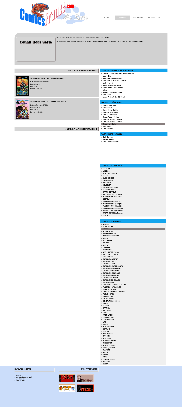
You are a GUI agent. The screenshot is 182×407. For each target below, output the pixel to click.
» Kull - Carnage (107, 137)
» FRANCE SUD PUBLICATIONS (113, 292)
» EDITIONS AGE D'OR (109, 259)
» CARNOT (105, 245)
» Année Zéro (106, 76)
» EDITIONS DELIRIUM (109, 187)
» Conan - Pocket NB (109, 115)
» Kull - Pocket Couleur (109, 142)
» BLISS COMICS (107, 178)
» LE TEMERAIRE (107, 320)
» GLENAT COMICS (108, 190)
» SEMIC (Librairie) (108, 348)
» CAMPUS (105, 243)
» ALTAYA (104, 176)
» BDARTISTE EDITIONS (110, 236)
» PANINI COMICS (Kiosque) (111, 204)
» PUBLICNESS (107, 334)
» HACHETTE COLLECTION (111, 194)
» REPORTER (106, 338)
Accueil (107, 17)
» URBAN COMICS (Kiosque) (111, 211)
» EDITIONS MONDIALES (110, 280)
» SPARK (104, 355)
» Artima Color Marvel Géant (111, 92)
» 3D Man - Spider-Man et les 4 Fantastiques (117, 74)
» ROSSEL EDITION (108, 341)
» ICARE (104, 313)
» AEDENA (105, 224)
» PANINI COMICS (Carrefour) (112, 201)
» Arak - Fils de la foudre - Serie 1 (113, 81)
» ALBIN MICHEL (107, 226)
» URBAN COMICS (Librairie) (111, 213)
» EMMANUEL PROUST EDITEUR (113, 285)
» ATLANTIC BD (107, 231)
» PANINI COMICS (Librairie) (111, 206)
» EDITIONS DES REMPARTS (112, 266)
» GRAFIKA (105, 308)
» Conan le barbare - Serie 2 (111, 122)
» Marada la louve (107, 139)
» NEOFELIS (105, 199)
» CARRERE (105, 247)
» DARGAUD (106, 183)
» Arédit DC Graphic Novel (111, 85)
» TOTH (104, 357)
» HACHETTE (106, 310)
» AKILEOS (105, 171)
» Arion (104, 90)
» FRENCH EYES (107, 294)
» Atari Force (106, 95)
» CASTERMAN (107, 180)
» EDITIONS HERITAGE (109, 278)
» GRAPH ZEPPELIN (108, 192)
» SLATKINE (105, 350)
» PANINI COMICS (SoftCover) (112, 208)
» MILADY (105, 324)
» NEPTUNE (105, 329)
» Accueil (18, 375)
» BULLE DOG (106, 240)
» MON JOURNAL (107, 327)
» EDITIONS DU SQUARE (110, 273)
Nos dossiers (138, 17)
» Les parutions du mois (23, 377)
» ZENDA (104, 364)
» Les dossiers (20, 379)
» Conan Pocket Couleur (110, 117)
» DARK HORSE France (110, 252)
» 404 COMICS (106, 169)
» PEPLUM (105, 331)
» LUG (103, 322)
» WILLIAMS (105, 362)
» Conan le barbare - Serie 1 (111, 119)
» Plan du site (19, 381)
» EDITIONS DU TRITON (110, 275)
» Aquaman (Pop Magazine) (111, 78)
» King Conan (106, 126)
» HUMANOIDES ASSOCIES (111, 197)
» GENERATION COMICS (110, 301)
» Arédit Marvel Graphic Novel (112, 88)
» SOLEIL (104, 352)
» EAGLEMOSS (107, 257)
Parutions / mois (154, 17)
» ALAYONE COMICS (109, 173)
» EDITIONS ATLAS (108, 261)
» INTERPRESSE (107, 317)
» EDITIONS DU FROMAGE (111, 271)
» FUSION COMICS (108, 296)
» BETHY (104, 238)
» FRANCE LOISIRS (108, 289)
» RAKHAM (105, 336)
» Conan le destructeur (109, 112)
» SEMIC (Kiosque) (108, 345)
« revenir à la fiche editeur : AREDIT (81, 129)
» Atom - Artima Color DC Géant (113, 97)
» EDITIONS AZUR (108, 264)
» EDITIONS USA (107, 282)
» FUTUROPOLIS (107, 299)
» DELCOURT (106, 185)
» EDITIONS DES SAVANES (111, 268)
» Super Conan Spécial (109, 110)
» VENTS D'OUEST (108, 359)
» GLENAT (105, 306)
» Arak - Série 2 (107, 83)
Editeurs (122, 17)
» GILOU (104, 303)
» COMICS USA (107, 250)
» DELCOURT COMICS (109, 254)
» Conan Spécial (107, 129)
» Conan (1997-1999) (108, 105)
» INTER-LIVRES (107, 315)
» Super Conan (106, 108)
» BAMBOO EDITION (109, 233)
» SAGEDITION (106, 343)
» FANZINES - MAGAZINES (111, 287)
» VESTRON (105, 215)
